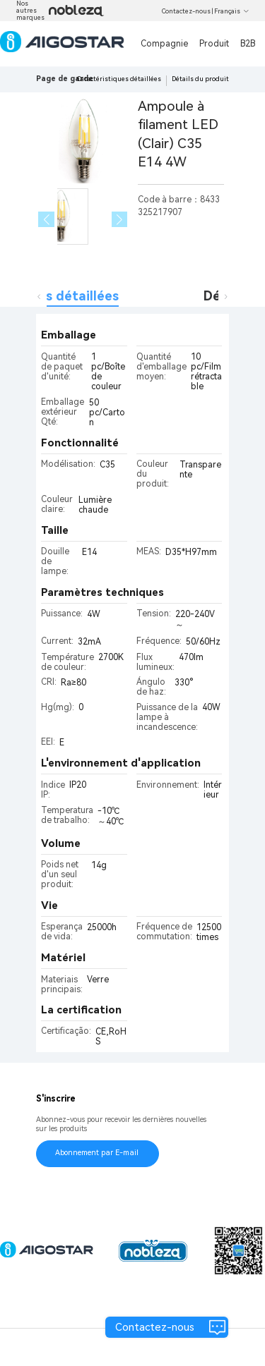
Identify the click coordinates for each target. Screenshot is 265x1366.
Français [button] (231, 11)
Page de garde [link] (64, 78)
